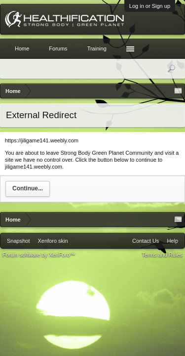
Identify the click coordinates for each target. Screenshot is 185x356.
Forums (58, 48)
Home (22, 48)
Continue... (27, 188)
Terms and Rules (162, 255)
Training (97, 48)
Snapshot (18, 241)
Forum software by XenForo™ (38, 255)
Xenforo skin (52, 241)
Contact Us (145, 241)
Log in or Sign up (149, 6)
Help (172, 241)
